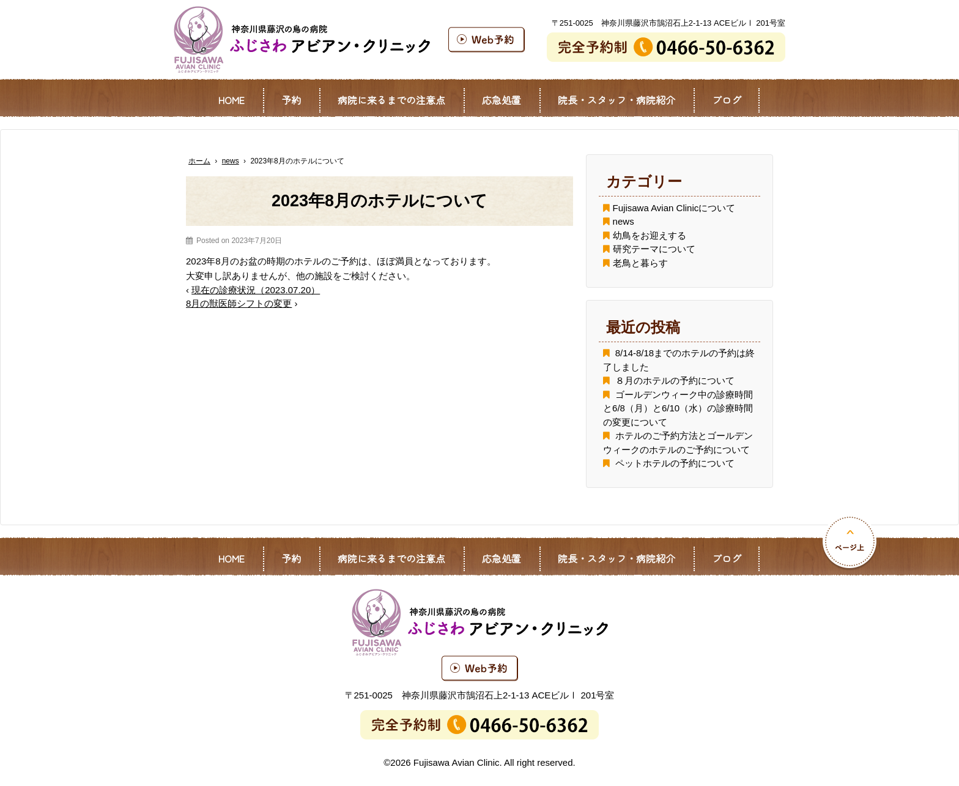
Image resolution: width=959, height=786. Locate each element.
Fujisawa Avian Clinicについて (674, 208)
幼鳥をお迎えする (649, 235)
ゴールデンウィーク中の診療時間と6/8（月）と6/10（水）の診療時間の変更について (678, 408)
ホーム (199, 161)
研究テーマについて (654, 249)
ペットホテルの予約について (675, 463)
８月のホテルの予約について (675, 380)
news (230, 161)
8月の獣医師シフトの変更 (239, 303)
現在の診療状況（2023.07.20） (255, 290)
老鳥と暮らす (640, 263)
